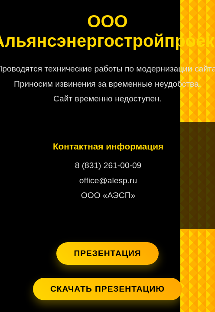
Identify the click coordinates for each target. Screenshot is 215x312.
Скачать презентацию (107, 288)
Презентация (107, 253)
